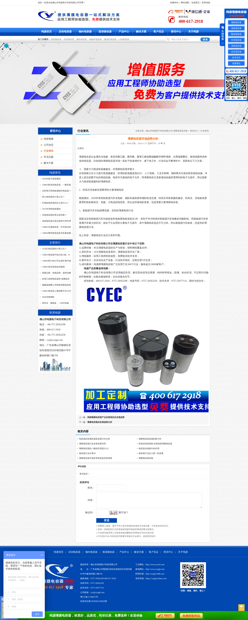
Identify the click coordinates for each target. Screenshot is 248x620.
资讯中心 (176, 31)
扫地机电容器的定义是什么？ (55, 203)
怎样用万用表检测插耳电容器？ (56, 191)
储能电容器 (236, 22)
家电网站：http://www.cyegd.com (149, 572)
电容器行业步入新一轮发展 (151, 453)
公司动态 (48, 145)
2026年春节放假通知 (51, 179)
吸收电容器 (236, 34)
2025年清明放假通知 (51, 209)
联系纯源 (206, 2)
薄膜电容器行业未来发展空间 (92, 443)
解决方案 (141, 31)
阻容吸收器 (105, 31)
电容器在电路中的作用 (149, 448)
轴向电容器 (85, 31)
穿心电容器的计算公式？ (53, 197)
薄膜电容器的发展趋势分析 (99, 422)
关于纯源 (193, 31)
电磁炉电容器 (96, 39)
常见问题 (48, 157)
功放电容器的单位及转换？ (54, 215)
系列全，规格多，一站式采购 (55, 303)
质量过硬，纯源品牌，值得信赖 (56, 273)
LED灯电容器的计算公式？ (54, 249)
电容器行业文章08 (87, 453)
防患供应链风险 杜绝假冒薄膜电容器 (155, 443)
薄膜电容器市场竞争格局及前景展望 (95, 458)
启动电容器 (65, 31)
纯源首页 (46, 31)
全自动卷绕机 (48, 297)
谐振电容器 (236, 46)
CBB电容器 (124, 39)
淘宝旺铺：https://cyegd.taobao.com (151, 581)
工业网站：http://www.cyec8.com (149, 567)
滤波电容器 (236, 28)
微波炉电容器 (110, 39)
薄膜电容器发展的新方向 (150, 439)
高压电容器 (236, 52)
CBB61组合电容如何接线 (53, 267)
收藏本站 (174, 2)
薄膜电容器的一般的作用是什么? (94, 448)
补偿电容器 (236, 40)
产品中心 (124, 31)
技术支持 (236, 57)
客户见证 (158, 31)
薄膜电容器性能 (146, 458)
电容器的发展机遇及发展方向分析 (94, 439)
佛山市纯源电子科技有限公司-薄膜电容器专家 (167, 131)
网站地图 (185, 2)
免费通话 (236, 63)
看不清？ (116, 515)
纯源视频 (48, 139)
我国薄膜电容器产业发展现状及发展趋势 (106, 417)
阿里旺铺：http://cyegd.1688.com (149, 576)
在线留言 (195, 2)
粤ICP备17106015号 (89, 599)
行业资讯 (204, 131)
